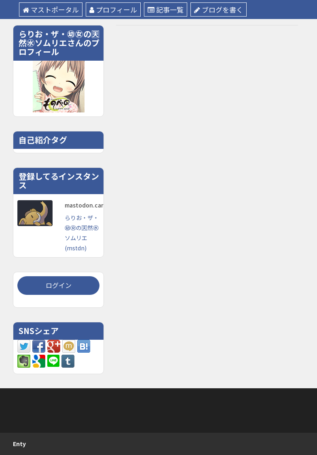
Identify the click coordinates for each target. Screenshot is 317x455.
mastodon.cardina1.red (97, 205)
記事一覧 (166, 9)
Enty (19, 444)
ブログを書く (218, 9)
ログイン (59, 285)
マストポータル (51, 9)
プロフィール (113, 9)
